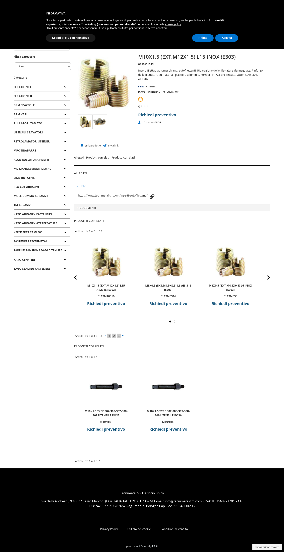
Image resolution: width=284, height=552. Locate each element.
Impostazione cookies (267, 547)
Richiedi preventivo (157, 115)
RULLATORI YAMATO (28, 123)
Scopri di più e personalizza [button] (70, 37)
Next (265, 278)
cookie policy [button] (173, 24)
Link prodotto (92, 145)
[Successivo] (123, 335)
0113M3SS (230, 296)
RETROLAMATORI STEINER (32, 141)
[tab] (42, 87)
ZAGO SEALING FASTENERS (32, 268)
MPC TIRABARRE (25, 150)
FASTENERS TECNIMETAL (30, 241)
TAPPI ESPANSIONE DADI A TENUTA (38, 250)
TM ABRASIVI (22, 205)
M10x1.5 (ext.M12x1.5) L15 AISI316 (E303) (106, 288)
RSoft (155, 546)
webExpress (142, 546)
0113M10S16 (106, 296)
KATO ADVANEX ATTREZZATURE (35, 223)
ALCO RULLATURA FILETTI (31, 160)
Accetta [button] (227, 37)
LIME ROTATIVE (24, 178)
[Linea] (43, 66)
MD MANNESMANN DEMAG (33, 169)
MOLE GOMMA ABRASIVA (31, 196)
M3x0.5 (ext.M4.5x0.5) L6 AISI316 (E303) (168, 288)
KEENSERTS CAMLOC (28, 232)
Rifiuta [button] (203, 37)
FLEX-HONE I (22, 87)
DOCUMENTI (87, 208)
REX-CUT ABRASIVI (26, 187)
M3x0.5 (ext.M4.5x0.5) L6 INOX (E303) (230, 288)
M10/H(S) (106, 422)
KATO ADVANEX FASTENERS (33, 214)
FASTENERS (151, 86)
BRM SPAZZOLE (24, 105)
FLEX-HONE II (23, 96)
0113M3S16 (168, 296)
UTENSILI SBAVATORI (28, 132)
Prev (78, 278)
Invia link (113, 145)
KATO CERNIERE (25, 259)
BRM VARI (20, 114)
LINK (82, 186)
